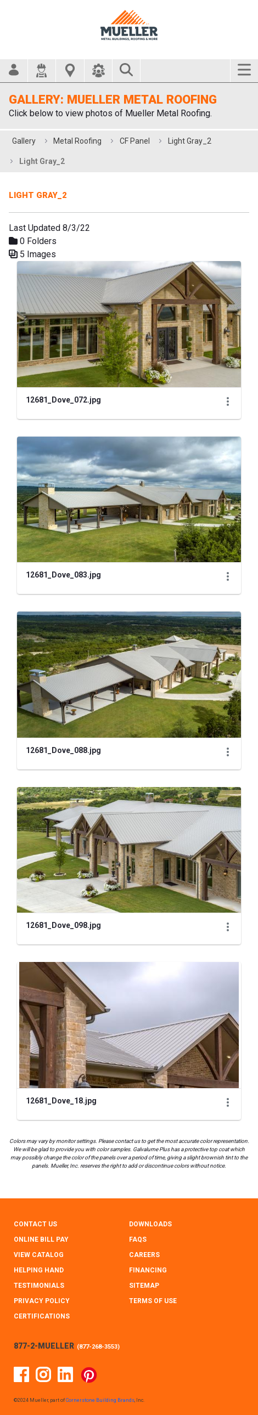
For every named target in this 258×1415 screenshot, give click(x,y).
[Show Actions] (228, 401)
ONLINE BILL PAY (41, 1239)
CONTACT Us (35, 1224)
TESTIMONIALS (39, 1285)
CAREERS (144, 1255)
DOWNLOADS (150, 1224)
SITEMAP (144, 1285)
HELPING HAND (39, 1270)
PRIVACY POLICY (42, 1301)
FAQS (138, 1239)
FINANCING (148, 1270)
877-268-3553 (98, 1346)
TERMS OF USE (153, 1301)
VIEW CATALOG (39, 1255)
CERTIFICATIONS (42, 1316)
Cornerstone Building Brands (100, 1400)
